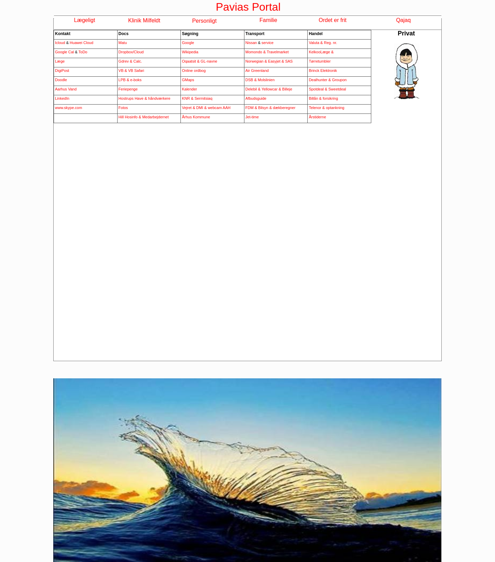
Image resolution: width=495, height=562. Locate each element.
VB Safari (136, 70)
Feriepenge (128, 89)
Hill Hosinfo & (130, 117)
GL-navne (209, 61)
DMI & (201, 108)
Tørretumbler (320, 61)
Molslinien (266, 80)
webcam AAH (218, 108)
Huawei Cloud (81, 43)
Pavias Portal (248, 7)
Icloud (60, 43)
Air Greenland (257, 70)
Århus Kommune (196, 117)
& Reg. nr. (328, 43)
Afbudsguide (255, 98)
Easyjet (275, 61)
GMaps (188, 80)
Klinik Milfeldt (144, 20)
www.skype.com (68, 108)
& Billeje (285, 89)
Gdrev (124, 61)
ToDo (82, 52)
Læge (60, 61)
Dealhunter (318, 80)
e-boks (136, 80)
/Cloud (138, 52)
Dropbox (126, 52)
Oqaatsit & (191, 61)
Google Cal (64, 52)
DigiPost (62, 70)
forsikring (330, 98)
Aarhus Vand (66, 89)
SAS (289, 61)
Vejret (186, 108)
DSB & (251, 80)
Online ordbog (194, 70)
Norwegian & (256, 61)
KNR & (188, 98)
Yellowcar (270, 89)
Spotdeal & (318, 89)
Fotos (123, 108)
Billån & (315, 98)
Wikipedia (190, 52)
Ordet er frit (332, 20)
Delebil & (253, 89)
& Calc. (136, 61)
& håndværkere (157, 98)
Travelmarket (278, 52)
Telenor (315, 108)
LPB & (124, 80)
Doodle (61, 80)
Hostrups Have (132, 98)
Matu (123, 43)
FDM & (251, 108)
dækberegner (284, 108)
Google (188, 43)
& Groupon (337, 80)
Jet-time (252, 117)
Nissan (251, 43)
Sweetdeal (337, 89)
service (267, 43)
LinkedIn (62, 98)
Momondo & (256, 52)
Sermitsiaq (203, 98)
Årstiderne (317, 117)
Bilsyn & (265, 108)
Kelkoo (314, 52)
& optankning (333, 108)
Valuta (314, 43)
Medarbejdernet (155, 117)
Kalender (189, 89)
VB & (123, 70)
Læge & (327, 52)
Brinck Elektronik (323, 70)
